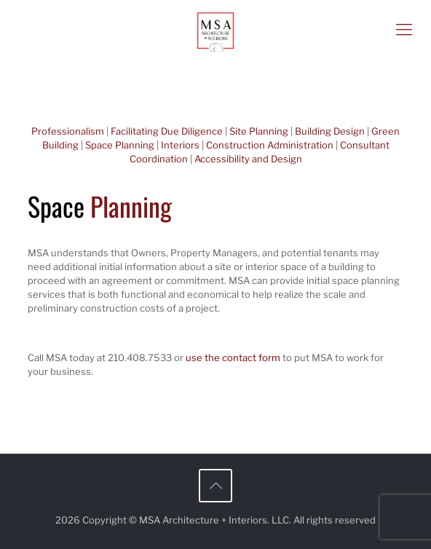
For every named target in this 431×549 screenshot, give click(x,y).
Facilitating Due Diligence (167, 131)
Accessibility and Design (248, 159)
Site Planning (258, 131)
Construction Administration (269, 145)
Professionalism (67, 131)
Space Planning (119, 145)
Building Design (330, 131)
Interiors (180, 145)
